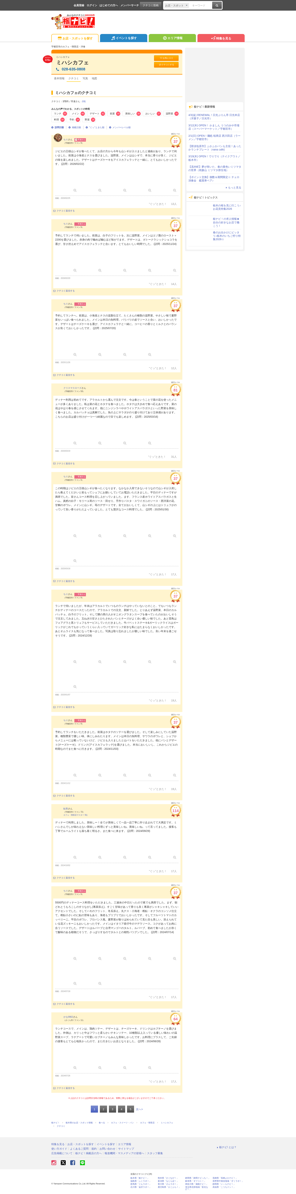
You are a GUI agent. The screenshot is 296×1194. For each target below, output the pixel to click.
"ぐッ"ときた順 (95, 127)
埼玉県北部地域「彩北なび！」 (196, 1188)
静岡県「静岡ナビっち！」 (197, 1178)
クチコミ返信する (64, 210)
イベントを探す (123, 38)
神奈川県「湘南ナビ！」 (196, 1184)
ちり (65, 139)
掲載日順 (75, 127)
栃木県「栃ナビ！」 (139, 1178)
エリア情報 (172, 38)
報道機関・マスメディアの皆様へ (124, 1153)
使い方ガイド (59, 1148)
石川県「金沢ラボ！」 (140, 1187)
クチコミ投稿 (151, 5)
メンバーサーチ (129, 5)
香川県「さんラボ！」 (168, 1184)
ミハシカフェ (72, 63)
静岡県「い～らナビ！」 (224, 1184)
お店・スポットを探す (74, 39)
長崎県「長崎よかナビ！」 (225, 1178)
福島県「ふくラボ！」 (140, 1181)
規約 (94, 1148)
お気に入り (166, 58)
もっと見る (233, 187)
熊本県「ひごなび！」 (168, 1178)
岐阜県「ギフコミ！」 (195, 1181)
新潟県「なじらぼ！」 (168, 1181)
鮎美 (65, 808)
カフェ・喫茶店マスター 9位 (75, 815)
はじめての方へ (108, 5)
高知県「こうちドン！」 (224, 1187)
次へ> (139, 1109)
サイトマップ (126, 1148)
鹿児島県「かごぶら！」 (169, 1187)
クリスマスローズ (72, 388)
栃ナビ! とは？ (226, 1147)
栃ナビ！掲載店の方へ (88, 1153)
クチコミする (166, 64)
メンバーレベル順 (120, 127)
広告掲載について (61, 1153)
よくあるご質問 (79, 1148)
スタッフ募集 (155, 1153)
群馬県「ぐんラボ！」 (140, 1184)
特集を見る (221, 39)
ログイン (92, 5)
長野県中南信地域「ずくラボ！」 (228, 1181)
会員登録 (79, 5)
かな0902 (68, 1017)
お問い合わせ (107, 1148)
